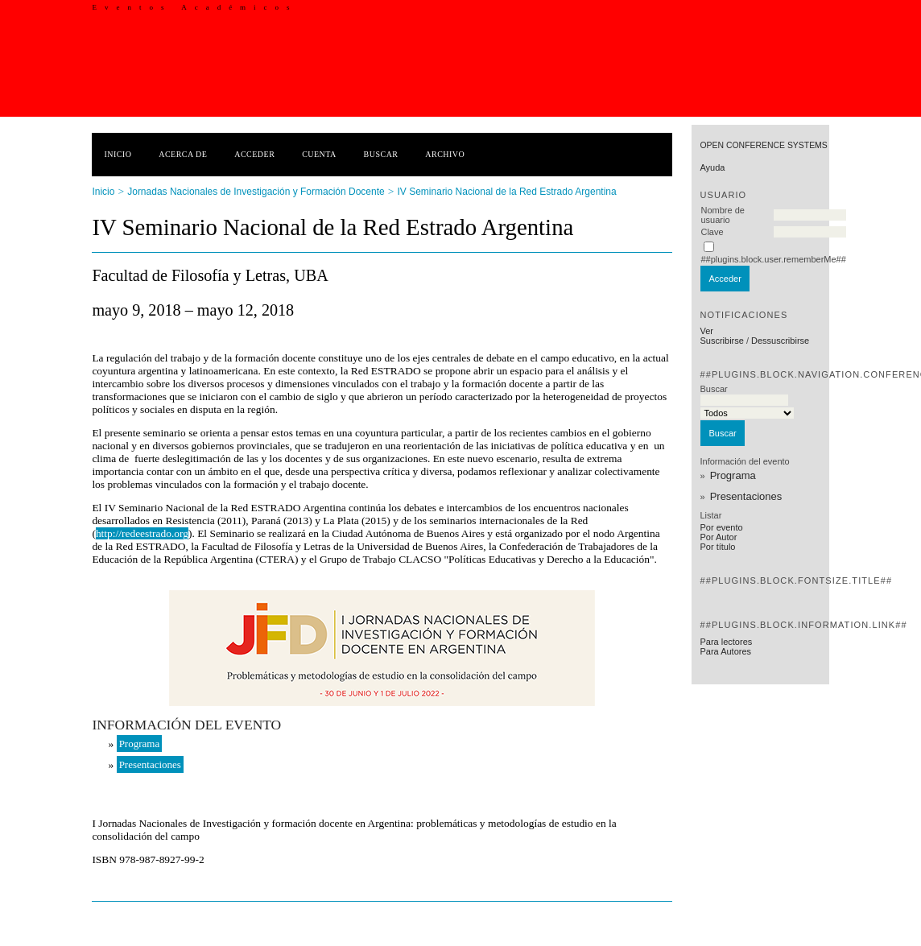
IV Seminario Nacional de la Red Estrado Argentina (507, 191)
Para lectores (726, 642)
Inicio (117, 154)
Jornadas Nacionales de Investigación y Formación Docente (256, 191)
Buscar (381, 154)
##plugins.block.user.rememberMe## (772, 259)
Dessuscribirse (780, 340)
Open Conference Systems (763, 145)
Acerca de (183, 154)
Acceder (254, 154)
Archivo (445, 154)
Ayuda (712, 167)
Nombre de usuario (722, 215)
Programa (733, 475)
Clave (711, 232)
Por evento (721, 527)
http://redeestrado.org (142, 533)
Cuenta (319, 154)
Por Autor (718, 537)
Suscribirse (721, 340)
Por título (717, 546)
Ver (706, 331)
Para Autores (725, 651)
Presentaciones (746, 496)
